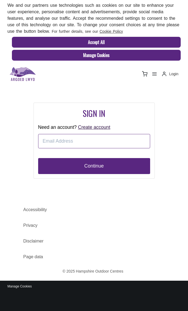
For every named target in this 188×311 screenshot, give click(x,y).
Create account (94, 127)
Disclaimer (33, 241)
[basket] (145, 74)
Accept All (96, 42)
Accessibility (35, 209)
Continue (94, 166)
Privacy (30, 225)
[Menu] (154, 74)
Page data (33, 256)
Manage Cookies (96, 55)
